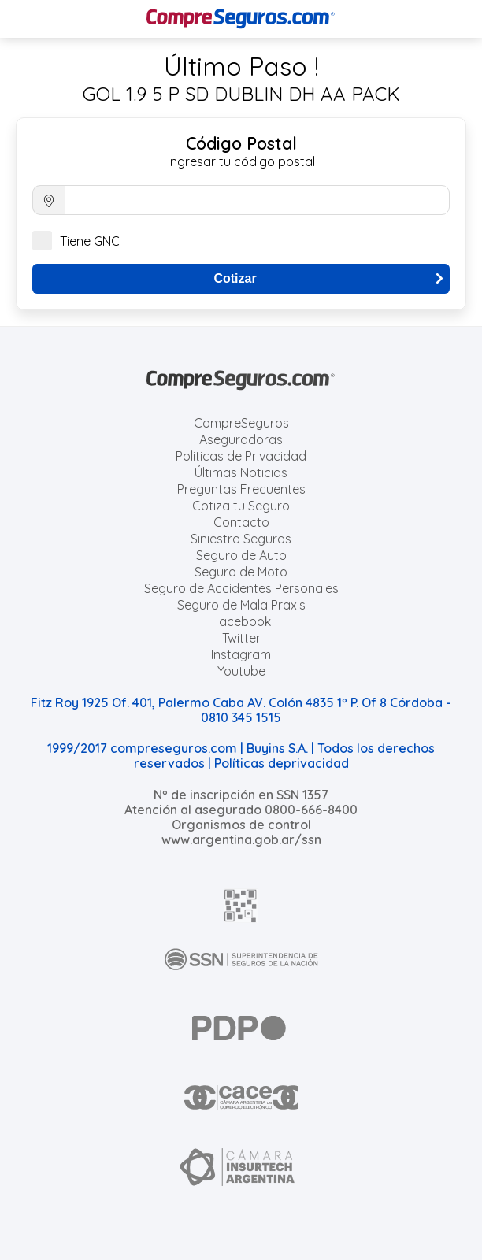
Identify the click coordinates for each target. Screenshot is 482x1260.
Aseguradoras (241, 439)
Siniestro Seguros (241, 538)
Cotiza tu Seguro (241, 505)
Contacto (241, 522)
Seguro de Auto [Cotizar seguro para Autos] (241, 555)
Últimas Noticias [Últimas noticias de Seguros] (241, 472)
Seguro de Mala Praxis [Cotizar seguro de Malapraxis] (241, 604)
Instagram (241, 654)
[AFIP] (241, 906)
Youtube (241, 671)
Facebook (241, 621)
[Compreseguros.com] (241, 19)
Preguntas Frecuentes (241, 489)
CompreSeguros (241, 423)
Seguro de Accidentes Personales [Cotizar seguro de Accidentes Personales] (241, 588)
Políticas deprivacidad (281, 763)
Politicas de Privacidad (241, 456)
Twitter (241, 638)
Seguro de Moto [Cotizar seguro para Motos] (241, 571)
